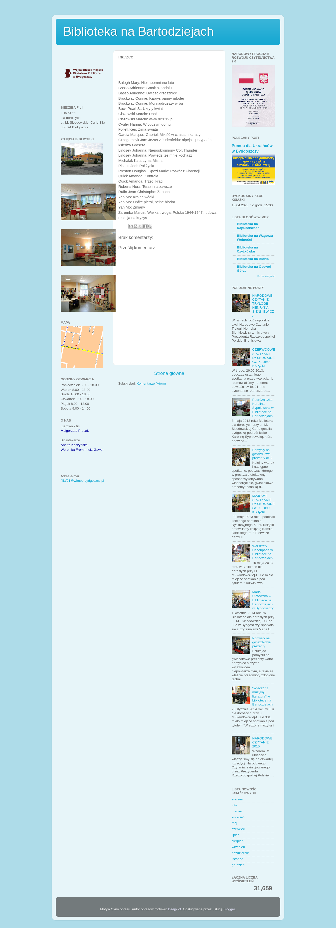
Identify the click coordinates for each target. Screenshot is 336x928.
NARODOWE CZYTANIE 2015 (262, 742)
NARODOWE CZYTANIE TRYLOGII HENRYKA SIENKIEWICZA (263, 306)
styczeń (237, 799)
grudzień (238, 865)
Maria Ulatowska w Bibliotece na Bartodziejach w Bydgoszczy (263, 600)
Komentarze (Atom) (151, 383)
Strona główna (169, 373)
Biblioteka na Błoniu (253, 259)
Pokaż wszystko (266, 276)
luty (234, 805)
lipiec (235, 835)
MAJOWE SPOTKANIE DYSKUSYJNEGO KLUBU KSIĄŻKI (263, 504)
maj (234, 823)
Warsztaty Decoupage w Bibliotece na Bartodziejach (262, 552)
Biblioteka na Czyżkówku (247, 249)
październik (240, 853)
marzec (237, 811)
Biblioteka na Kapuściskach (248, 226)
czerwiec (238, 829)
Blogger (229, 909)
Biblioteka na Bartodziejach (138, 31)
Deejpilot (174, 909)
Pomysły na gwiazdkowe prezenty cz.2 (262, 454)
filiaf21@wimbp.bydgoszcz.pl (82, 480)
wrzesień (238, 847)
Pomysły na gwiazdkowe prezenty (261, 642)
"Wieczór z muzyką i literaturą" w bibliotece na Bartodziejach (262, 696)
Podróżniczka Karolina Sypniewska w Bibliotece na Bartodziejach (263, 408)
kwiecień (238, 817)
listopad (237, 859)
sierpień (237, 841)
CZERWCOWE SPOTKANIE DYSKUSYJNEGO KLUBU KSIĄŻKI (263, 358)
